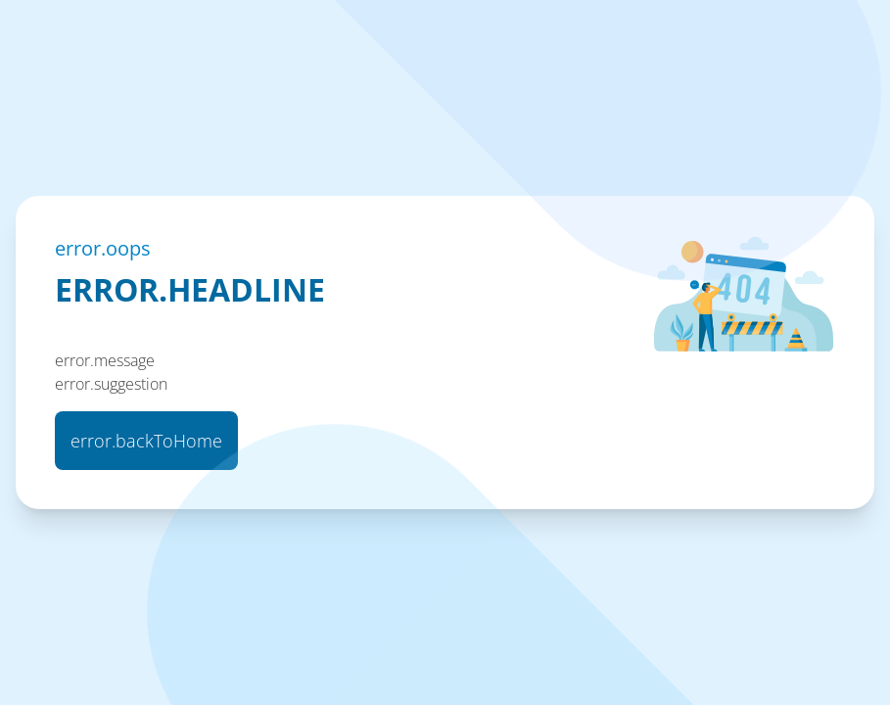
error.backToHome (146, 440)
